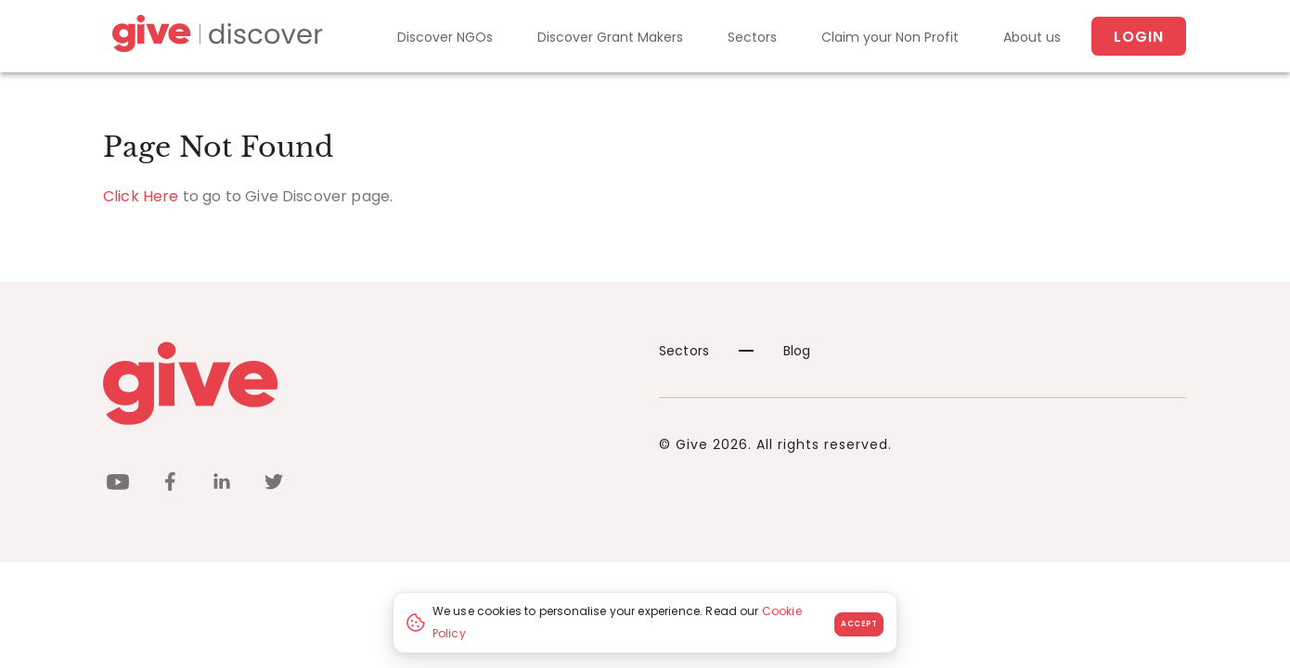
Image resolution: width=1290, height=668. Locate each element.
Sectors (752, 37)
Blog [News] (775, 350)
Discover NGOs (445, 37)
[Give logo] (367, 383)
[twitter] (274, 485)
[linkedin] (222, 485)
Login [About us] (1139, 36)
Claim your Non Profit (890, 37)
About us (1032, 37)
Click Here (141, 196)
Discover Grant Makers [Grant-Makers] (610, 37)
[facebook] (170, 485)
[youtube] (118, 485)
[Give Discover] (214, 36)
